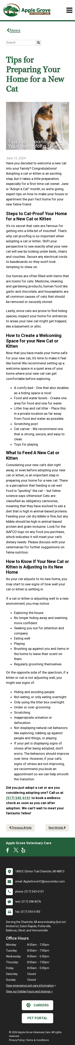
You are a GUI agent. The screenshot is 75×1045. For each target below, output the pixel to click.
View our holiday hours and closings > (29, 991)
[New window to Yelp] (24, 851)
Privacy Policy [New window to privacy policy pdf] (16, 1040)
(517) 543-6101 (18, 798)
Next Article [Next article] (57, 827)
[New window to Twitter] (16, 851)
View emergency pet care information (30, 985)
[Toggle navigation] (69, 10)
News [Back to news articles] (13, 30)
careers (37, 1005)
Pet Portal (37, 1018)
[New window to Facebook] (8, 851)
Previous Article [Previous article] (20, 827)
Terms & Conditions (37, 1040)
